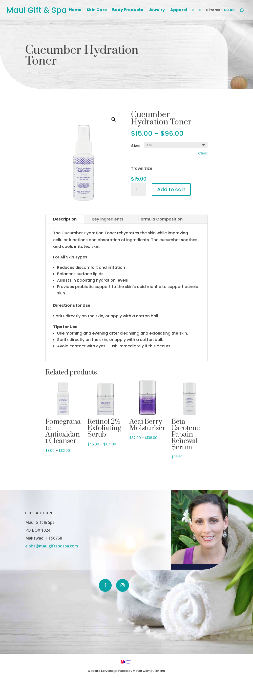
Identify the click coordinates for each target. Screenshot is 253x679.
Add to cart (171, 189)
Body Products (127, 10)
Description (65, 219)
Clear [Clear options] (203, 153)
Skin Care (97, 10)
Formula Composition (160, 219)
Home (75, 10)
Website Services (100, 671)
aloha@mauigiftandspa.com (33, 545)
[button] (113, 119)
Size (135, 146)
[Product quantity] (138, 189)
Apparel (178, 10)
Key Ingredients (107, 219)
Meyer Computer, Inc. (149, 671)
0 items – (220, 9)
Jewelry (156, 10)
